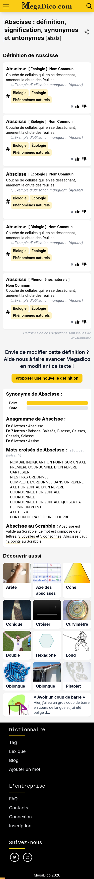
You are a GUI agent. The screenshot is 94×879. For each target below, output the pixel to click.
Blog (14, 760)
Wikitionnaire (80, 338)
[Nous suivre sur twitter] (14, 857)
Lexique (17, 751)
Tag (13, 742)
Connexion (20, 816)
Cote (13, 408)
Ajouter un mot (24, 769)
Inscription (20, 825)
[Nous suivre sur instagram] (27, 857)
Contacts (18, 807)
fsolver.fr (13, 455)
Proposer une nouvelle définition (47, 378)
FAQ (13, 798)
